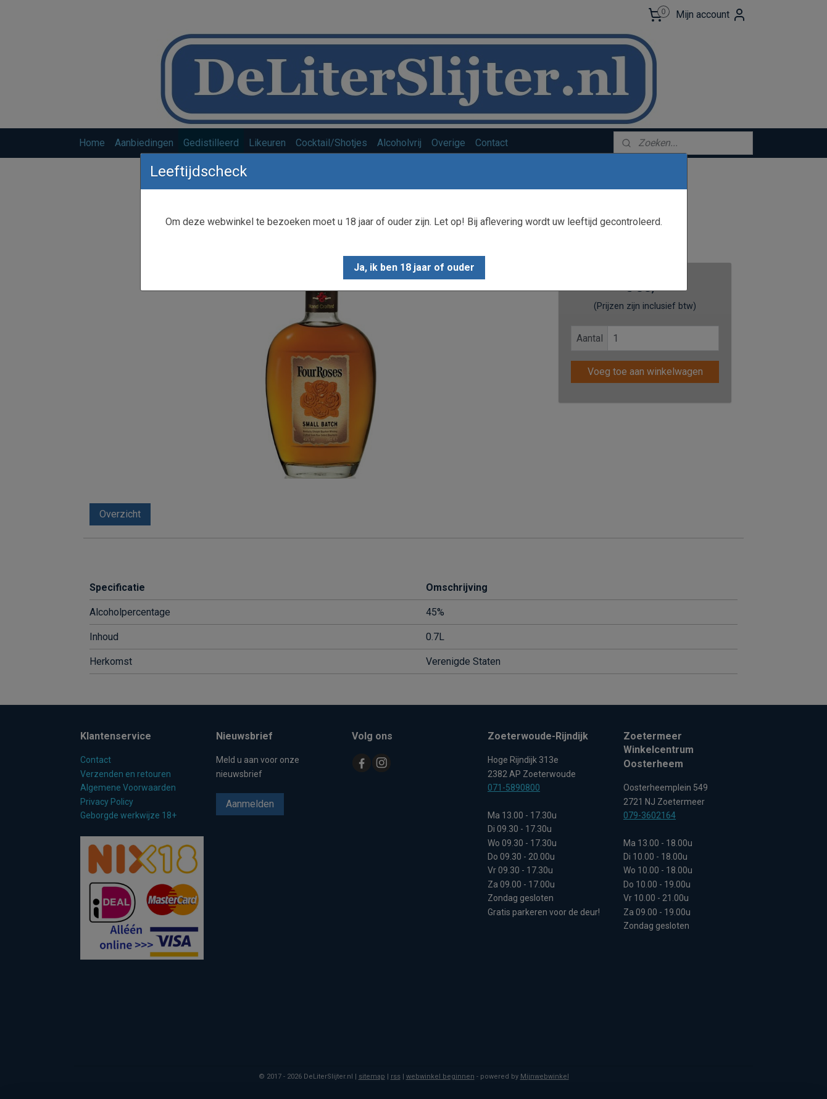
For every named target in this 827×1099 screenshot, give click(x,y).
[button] (414, 267)
